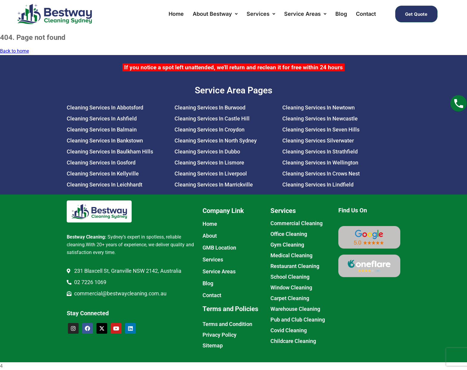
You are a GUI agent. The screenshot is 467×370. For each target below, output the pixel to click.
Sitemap (213, 345)
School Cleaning (289, 277)
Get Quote (416, 14)
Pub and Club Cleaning (297, 319)
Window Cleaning (291, 287)
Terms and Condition (227, 324)
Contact (366, 14)
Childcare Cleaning (293, 341)
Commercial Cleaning (296, 223)
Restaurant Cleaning (294, 266)
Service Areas (305, 14)
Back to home (14, 51)
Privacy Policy (219, 335)
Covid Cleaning (288, 330)
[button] (215, 14)
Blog (341, 14)
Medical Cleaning (291, 255)
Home (176, 14)
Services (261, 14)
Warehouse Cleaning (295, 309)
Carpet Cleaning (289, 298)
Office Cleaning (288, 234)
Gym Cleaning (287, 245)
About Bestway (215, 14)
